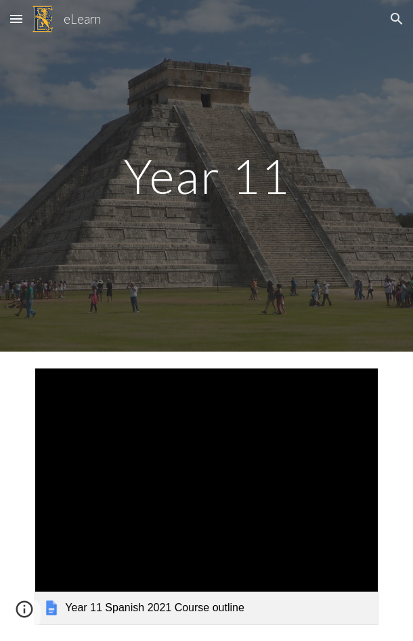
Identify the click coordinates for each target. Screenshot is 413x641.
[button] (16, 18)
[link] (206, 496)
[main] (206, 176)
